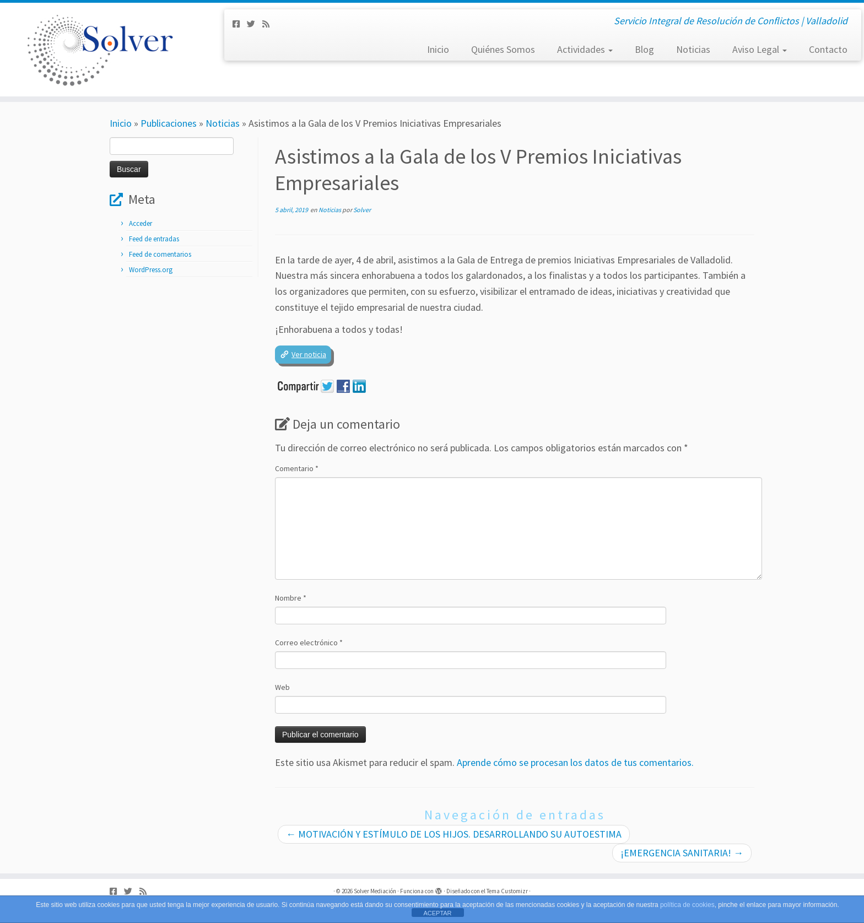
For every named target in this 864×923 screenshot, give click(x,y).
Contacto (828, 49)
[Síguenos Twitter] (254, 24)
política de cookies (687, 905)
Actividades (585, 49)
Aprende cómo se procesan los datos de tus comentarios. (575, 762)
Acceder (140, 223)
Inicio (438, 49)
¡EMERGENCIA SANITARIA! (681, 852)
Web (282, 687)
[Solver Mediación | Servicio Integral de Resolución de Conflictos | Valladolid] (99, 49)
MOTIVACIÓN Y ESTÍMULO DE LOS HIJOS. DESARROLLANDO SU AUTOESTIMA (454, 834)
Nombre (290, 598)
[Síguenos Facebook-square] (240, 24)
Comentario (296, 468)
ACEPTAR (437, 913)
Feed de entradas (154, 239)
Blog (644, 49)
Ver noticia (308, 354)
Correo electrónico (309, 642)
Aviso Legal (759, 49)
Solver (362, 210)
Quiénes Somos (503, 49)
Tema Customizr (507, 891)
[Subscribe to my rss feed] (269, 24)
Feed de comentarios (160, 254)
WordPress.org (150, 269)
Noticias (693, 49)
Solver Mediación (375, 891)
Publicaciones (169, 123)
